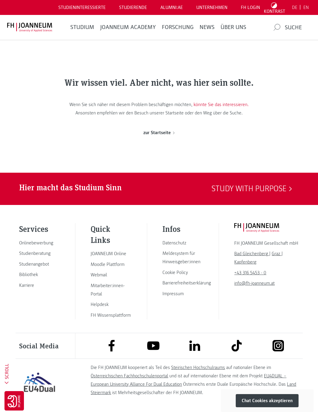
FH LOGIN (250, 7)
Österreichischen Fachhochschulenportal (129, 376)
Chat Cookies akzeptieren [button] (267, 401)
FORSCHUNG (178, 27)
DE (294, 7)
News (207, 27)
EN (306, 7)
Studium (82, 27)
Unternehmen (211, 7)
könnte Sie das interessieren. (221, 105)
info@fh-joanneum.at (254, 283)
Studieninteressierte (82, 7)
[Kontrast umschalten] (274, 7)
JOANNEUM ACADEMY (128, 27)
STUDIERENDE (133, 7)
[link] (39, 243)
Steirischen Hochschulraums (198, 367)
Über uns (233, 27)
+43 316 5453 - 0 (250, 273)
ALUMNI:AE (171, 7)
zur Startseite (159, 133)
